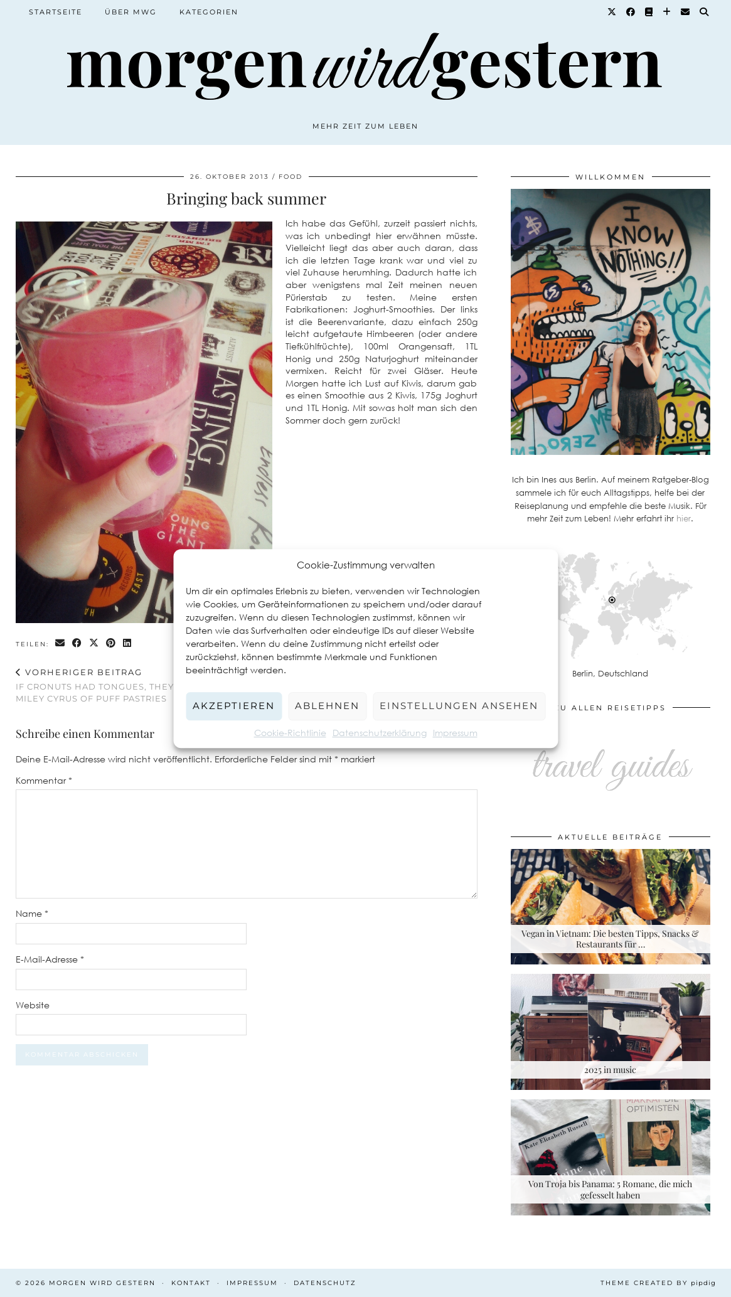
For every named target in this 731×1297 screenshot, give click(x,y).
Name (32, 913)
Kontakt (191, 1283)
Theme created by (658, 1283)
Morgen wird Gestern (102, 1283)
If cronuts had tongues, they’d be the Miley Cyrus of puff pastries (131, 685)
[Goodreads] (649, 12)
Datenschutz (325, 1283)
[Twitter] (612, 12)
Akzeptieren (234, 706)
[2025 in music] (610, 1032)
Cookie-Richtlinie (290, 732)
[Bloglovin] (667, 12)
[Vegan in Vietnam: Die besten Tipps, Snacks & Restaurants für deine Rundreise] (610, 907)
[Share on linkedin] (128, 643)
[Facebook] (631, 12)
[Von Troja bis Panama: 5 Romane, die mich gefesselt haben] (610, 1157)
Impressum (455, 732)
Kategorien (208, 12)
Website (33, 1005)
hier (683, 518)
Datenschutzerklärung (380, 732)
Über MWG (131, 12)
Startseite (55, 12)
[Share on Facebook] (77, 643)
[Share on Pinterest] (111, 643)
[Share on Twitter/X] (94, 643)
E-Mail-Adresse (50, 959)
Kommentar (44, 780)
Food (290, 177)
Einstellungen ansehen (459, 706)
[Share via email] (60, 643)
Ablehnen (327, 706)
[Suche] (705, 12)
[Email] (686, 12)
